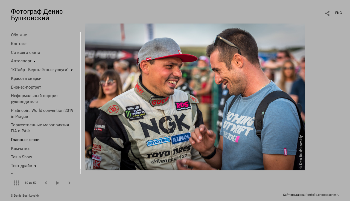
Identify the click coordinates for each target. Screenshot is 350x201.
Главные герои (25, 139)
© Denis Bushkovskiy (25, 195)
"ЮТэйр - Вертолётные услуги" (40, 69)
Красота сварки (26, 78)
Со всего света (25, 52)
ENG (338, 13)
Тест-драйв (21, 165)
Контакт (19, 43)
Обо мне (19, 35)
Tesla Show (21, 157)
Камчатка (20, 148)
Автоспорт (21, 61)
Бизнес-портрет (26, 87)
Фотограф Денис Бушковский (37, 15)
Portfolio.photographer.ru (322, 195)
